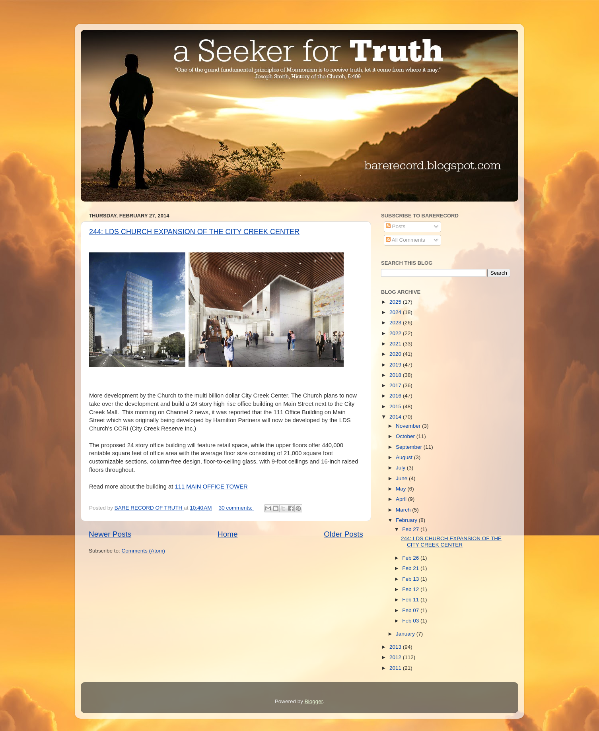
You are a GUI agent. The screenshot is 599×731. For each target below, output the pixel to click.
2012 (396, 657)
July (401, 468)
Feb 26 (411, 558)
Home (227, 534)
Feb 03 (411, 621)
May (401, 489)
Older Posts (343, 534)
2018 (396, 375)
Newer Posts (110, 534)
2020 (396, 354)
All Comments (405, 240)
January (406, 634)
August (405, 457)
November (409, 426)
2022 (396, 333)
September (410, 447)
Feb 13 (411, 579)
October (406, 436)
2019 (396, 365)
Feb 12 (411, 589)
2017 (396, 385)
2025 (396, 302)
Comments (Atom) (143, 551)
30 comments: (236, 508)
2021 (396, 344)
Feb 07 (411, 610)
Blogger (314, 701)
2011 (396, 668)
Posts (396, 226)
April (402, 499)
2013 (396, 647)
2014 (396, 417)
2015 (396, 406)
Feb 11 (411, 600)
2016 (396, 396)
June (402, 478)
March (404, 510)
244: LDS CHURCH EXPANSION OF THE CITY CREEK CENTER (194, 232)
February (407, 520)
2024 (396, 312)
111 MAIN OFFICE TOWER (211, 486)
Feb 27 (411, 529)
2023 (396, 323)
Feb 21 (411, 568)
